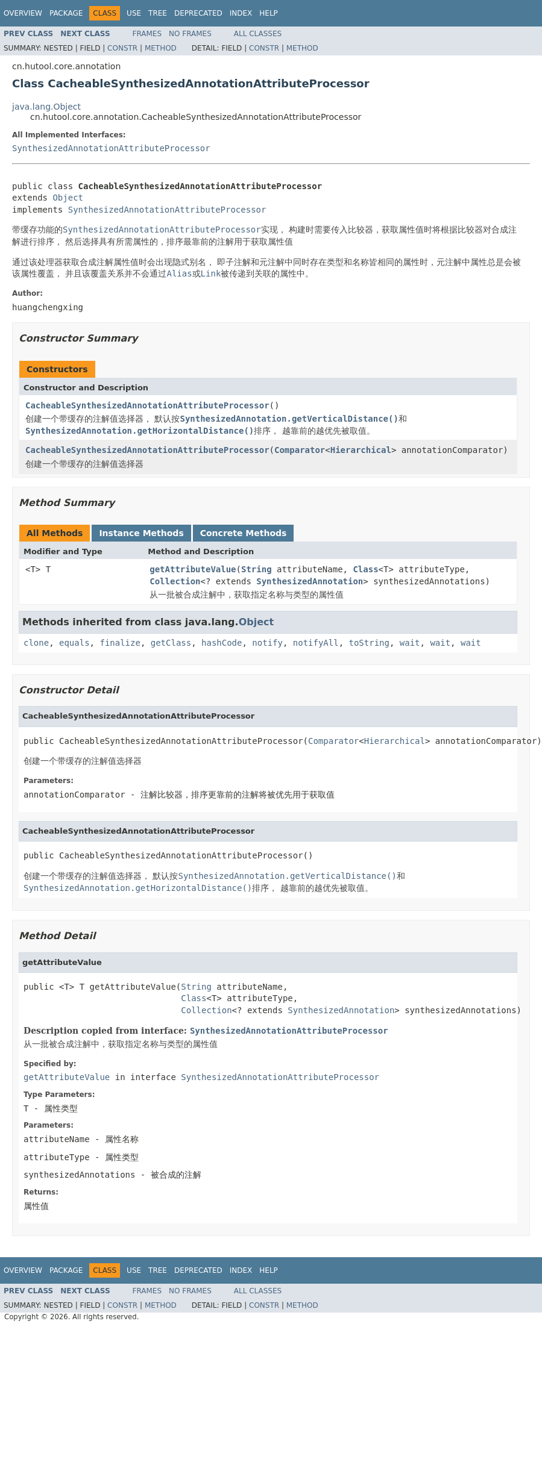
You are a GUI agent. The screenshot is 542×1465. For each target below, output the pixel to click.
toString (369, 643)
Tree (157, 13)
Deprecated (198, 13)
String (256, 569)
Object (67, 197)
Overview (23, 13)
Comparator (299, 450)
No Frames (190, 34)
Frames (147, 34)
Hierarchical (360, 450)
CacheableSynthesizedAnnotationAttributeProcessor (147, 405)
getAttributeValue (193, 569)
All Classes (258, 34)
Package (66, 13)
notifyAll (316, 643)
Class (365, 569)
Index (241, 13)
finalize (119, 643)
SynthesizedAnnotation (309, 581)
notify (267, 643)
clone (36, 643)
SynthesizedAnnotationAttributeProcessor (111, 148)
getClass (171, 643)
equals (74, 643)
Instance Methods (141, 533)
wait (410, 643)
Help (268, 13)
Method (161, 48)
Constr (122, 48)
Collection (175, 581)
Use (134, 13)
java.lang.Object (46, 106)
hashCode (221, 643)
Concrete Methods (243, 533)
